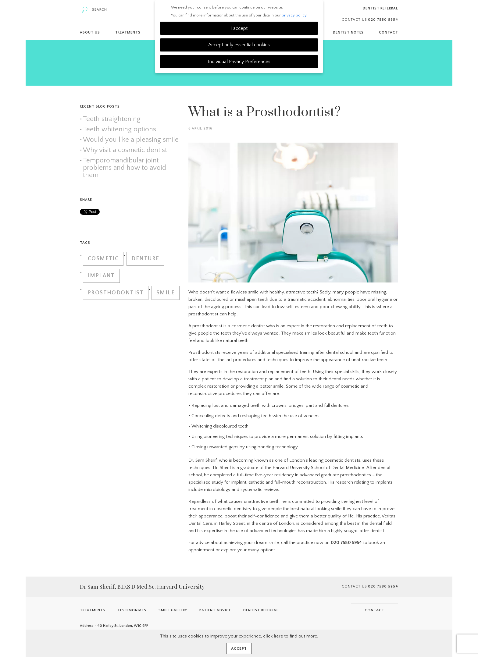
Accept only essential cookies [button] (239, 45)
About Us (90, 32)
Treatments (128, 32)
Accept (239, 648)
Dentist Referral (380, 8)
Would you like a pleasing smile (131, 140)
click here (273, 636)
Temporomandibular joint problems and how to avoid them (124, 168)
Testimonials (131, 610)
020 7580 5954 (346, 542)
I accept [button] (239, 28)
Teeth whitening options (119, 129)
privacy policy (294, 15)
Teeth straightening (112, 119)
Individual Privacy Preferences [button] (239, 61)
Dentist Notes (348, 32)
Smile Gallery (173, 610)
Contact (388, 32)
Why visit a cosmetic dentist (125, 150)
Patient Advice (215, 610)
